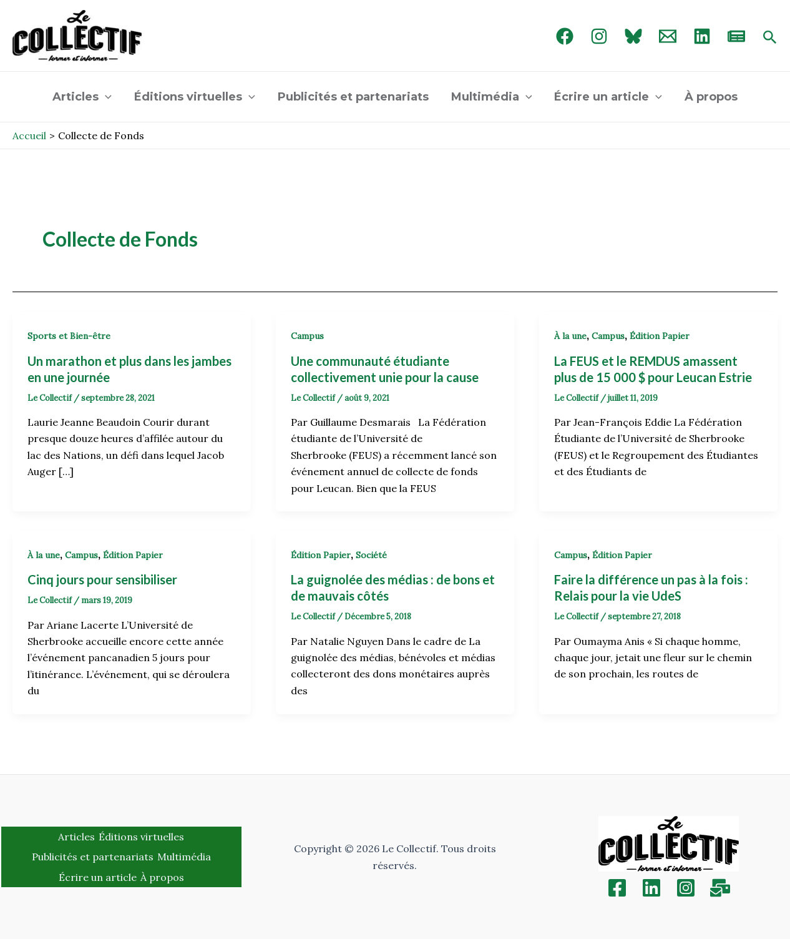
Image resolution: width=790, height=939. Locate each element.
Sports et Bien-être (68, 336)
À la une (570, 336)
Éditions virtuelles (194, 97)
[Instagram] (599, 36)
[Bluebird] (633, 36)
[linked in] (702, 36)
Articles (82, 97)
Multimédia (491, 97)
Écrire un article (608, 97)
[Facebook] (564, 36)
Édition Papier (660, 336)
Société (371, 555)
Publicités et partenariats (353, 97)
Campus (307, 336)
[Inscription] (720, 888)
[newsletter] (736, 36)
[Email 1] (667, 36)
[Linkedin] (651, 888)
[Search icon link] (770, 38)
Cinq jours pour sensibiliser (102, 579)
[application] (105, 97)
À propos (711, 97)
